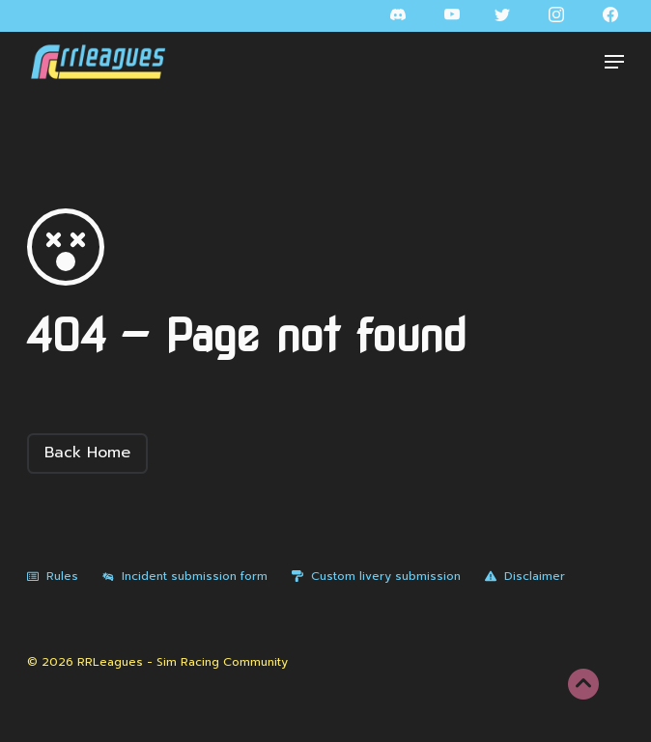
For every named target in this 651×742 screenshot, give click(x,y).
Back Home (87, 452)
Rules (52, 576)
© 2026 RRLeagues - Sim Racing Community (157, 662)
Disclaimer (525, 576)
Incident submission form (185, 576)
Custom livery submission (376, 576)
